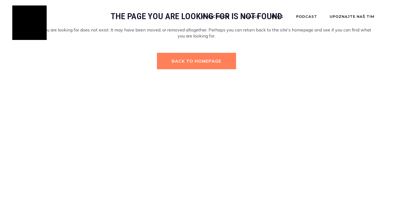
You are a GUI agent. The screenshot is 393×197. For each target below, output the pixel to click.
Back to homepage (196, 61)
